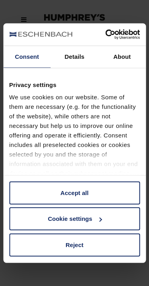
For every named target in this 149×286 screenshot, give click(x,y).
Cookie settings (75, 218)
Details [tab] (75, 56)
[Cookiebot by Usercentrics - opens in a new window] (106, 34)
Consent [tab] (27, 56)
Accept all (74, 192)
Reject (74, 244)
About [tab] (122, 56)
